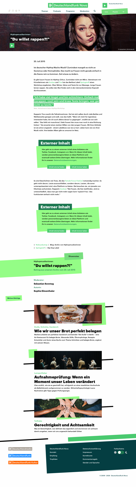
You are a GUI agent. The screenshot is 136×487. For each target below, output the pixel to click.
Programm (70, 11)
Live (106, 12)
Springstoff (84, 82)
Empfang (53, 456)
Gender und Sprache (91, 463)
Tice (60, 82)
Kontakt (53, 452)
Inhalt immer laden (79, 167)
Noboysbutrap (41, 245)
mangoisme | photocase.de (126, 49)
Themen (44, 11)
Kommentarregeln (90, 459)
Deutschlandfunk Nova (59, 449)
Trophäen (53, 459)
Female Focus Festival (74, 181)
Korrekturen (87, 456)
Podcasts (57, 11)
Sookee (52, 82)
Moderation (84, 11)
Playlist (115, 12)
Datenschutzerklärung (92, 449)
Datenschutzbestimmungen (65, 160)
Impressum (87, 452)
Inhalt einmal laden (56, 167)
